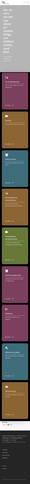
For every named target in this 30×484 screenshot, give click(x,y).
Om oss (4, 466)
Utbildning (4, 449)
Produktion (5, 452)
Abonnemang (5, 455)
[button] (27, 2)
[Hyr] (15, 91)
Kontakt (4, 468)
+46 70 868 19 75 (9, 442)
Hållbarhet (5, 458)
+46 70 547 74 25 (20, 442)
